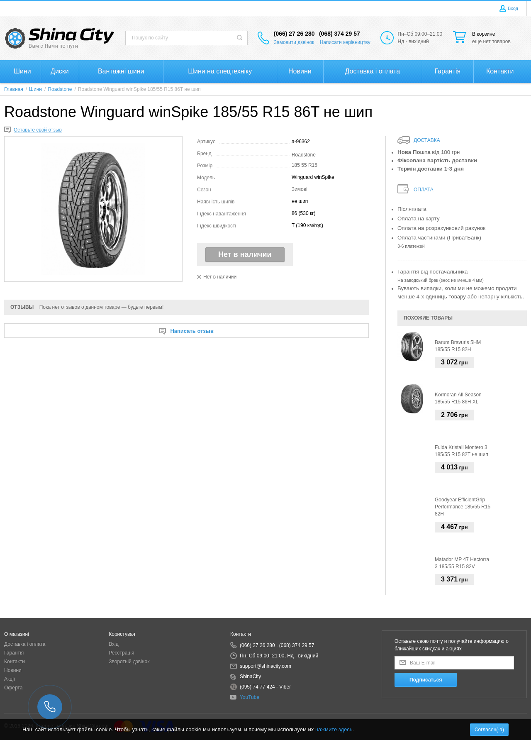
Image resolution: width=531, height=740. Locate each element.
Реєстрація (121, 652)
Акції (9, 679)
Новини (13, 670)
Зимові (299, 189)
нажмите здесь (334, 729)
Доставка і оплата (25, 644)
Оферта (13, 688)
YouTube (249, 697)
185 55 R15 (304, 165)
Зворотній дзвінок (129, 661)
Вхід (114, 644)
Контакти (14, 661)
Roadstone (304, 155)
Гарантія (14, 653)
